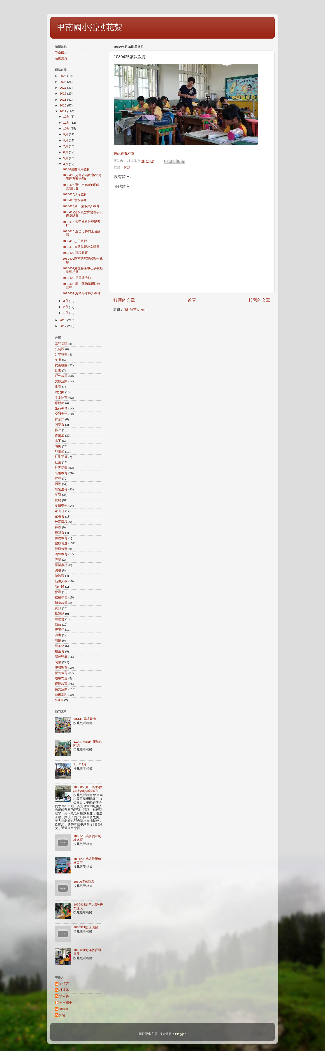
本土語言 (61, 397)
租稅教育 (61, 538)
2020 (63, 105)
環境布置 (61, 678)
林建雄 (64, 990)
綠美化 (59, 646)
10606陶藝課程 (84, 881)
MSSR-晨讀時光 (84, 719)
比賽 (58, 386)
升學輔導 (61, 354)
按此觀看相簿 (124, 153)
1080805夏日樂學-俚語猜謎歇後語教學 (87, 788)
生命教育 (61, 408)
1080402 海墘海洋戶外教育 (81, 293)
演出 (58, 635)
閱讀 (127, 167)
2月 (66, 307)
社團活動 (61, 467)
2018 (63, 320)
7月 (66, 146)
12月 (67, 116)
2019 (63, 111)
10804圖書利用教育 (76, 169)
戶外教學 (61, 376)
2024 (63, 81)
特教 (58, 527)
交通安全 (61, 414)
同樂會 (59, 424)
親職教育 (61, 667)
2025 (63, 76)
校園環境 (61, 522)
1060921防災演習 (85, 927)
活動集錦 (61, 58)
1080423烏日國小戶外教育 (81, 206)
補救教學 (61, 603)
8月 (66, 140)
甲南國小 (61, 53)
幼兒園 (59, 392)
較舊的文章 (259, 300)
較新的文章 (124, 300)
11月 (67, 122)
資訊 (58, 608)
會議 (58, 592)
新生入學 (61, 581)
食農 (58, 500)
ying (62, 1015)
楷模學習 (61, 597)
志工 (58, 441)
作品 (58, 430)
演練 (58, 640)
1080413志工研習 (75, 241)
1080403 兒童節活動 (77, 277)
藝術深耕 (61, 694)
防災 (58, 446)
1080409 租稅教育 (75, 252)
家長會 (59, 516)
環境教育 (61, 684)
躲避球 (59, 613)
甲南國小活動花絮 (89, 27)
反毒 (58, 370)
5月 (66, 158)
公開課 (59, 349)
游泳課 (59, 575)
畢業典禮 (61, 565)
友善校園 (61, 365)
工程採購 (61, 343)
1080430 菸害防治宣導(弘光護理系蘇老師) (82, 176)
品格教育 (61, 473)
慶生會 (59, 651)
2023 (63, 87)
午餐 (58, 360)
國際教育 (61, 554)
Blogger (180, 1034)
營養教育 (61, 673)
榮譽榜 (59, 629)
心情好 (64, 983)
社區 (58, 462)
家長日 (59, 511)
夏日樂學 (61, 505)
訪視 (58, 570)
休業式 (59, 419)
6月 (66, 152)
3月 (66, 301)
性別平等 (61, 457)
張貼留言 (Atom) (135, 309)
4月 (66, 164)
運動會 (59, 619)
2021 (63, 99)
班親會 (59, 532)
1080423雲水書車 (75, 200)
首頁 (192, 300)
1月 (66, 312)
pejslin (63, 1008)
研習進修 (61, 489)
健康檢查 (61, 548)
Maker (59, 700)
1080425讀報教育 (75, 194)
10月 (67, 128)
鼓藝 (58, 624)
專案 (58, 559)
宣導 (58, 478)
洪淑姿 (64, 996)
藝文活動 (61, 689)
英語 (58, 495)
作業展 (59, 435)
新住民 (59, 586)
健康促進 (61, 543)
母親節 (59, 403)
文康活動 (61, 381)
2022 (63, 93)
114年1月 (79, 764)
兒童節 (59, 451)
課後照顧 (61, 656)
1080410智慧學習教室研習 (81, 247)
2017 (63, 326)
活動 (58, 484)
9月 (66, 134)
